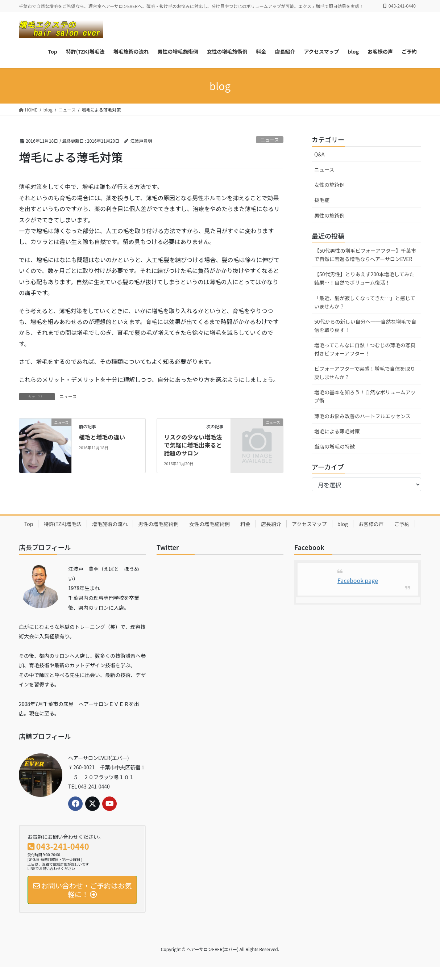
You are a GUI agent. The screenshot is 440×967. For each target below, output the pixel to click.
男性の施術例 (329, 215)
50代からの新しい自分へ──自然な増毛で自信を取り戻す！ (365, 325)
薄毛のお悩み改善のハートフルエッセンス (362, 416)
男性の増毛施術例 (158, 523)
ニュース (270, 139)
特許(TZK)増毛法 (62, 523)
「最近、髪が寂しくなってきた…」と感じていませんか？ (364, 302)
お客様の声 (371, 523)
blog (342, 523)
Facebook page (357, 580)
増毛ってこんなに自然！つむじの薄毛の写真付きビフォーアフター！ (364, 349)
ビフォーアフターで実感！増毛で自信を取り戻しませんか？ (364, 373)
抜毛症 (321, 199)
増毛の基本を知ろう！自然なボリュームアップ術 (365, 396)
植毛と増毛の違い (102, 437)
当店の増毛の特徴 (334, 446)
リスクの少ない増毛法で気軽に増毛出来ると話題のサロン (193, 445)
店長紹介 (271, 523)
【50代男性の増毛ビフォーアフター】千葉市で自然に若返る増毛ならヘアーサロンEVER (365, 254)
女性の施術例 (329, 184)
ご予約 (402, 523)
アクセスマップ (309, 523)
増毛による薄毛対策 (337, 431)
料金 (245, 523)
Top (28, 523)
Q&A (319, 154)
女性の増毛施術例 (209, 523)
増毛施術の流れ (110, 523)
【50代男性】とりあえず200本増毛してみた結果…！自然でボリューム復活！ (364, 278)
